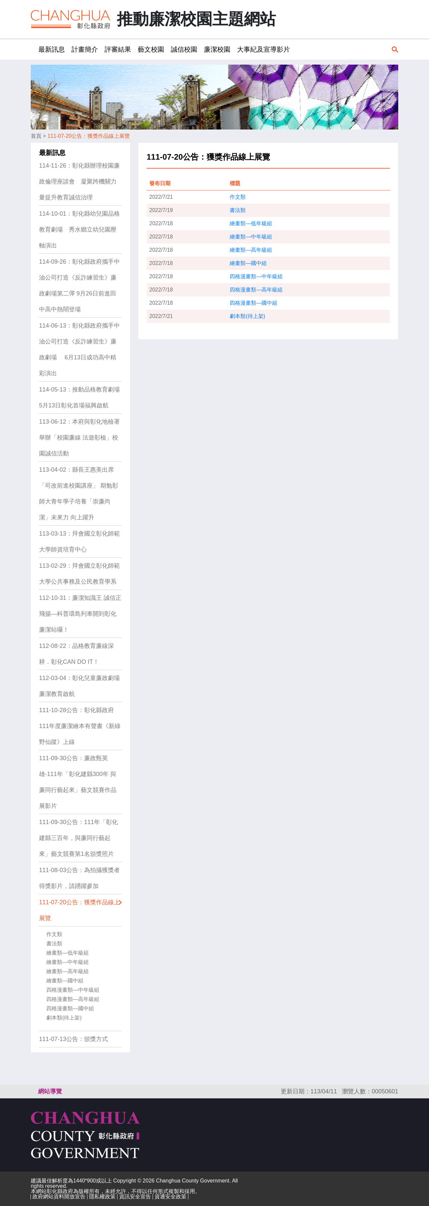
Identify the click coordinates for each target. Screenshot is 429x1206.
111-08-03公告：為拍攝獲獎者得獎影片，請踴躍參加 (79, 878)
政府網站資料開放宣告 (58, 1196)
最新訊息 (52, 152)
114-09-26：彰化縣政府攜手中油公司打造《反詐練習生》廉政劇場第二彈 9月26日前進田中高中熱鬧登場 (79, 285)
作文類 (54, 934)
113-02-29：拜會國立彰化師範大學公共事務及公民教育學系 (79, 573)
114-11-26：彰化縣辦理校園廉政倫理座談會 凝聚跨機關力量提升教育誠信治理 (79, 181)
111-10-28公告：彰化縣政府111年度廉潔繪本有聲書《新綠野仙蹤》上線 (79, 726)
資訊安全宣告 (135, 1196)
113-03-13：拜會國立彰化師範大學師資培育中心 (79, 541)
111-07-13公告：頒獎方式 (73, 1039)
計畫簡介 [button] (85, 49)
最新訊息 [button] (51, 49)
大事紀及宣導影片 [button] (263, 49)
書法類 (54, 943)
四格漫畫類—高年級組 (72, 999)
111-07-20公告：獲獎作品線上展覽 (88, 136)
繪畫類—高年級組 (67, 971)
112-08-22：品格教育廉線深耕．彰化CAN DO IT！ (76, 654)
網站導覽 (50, 1091)
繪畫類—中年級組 (67, 962)
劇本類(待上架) (64, 1018)
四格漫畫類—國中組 (70, 1008)
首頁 (36, 136)
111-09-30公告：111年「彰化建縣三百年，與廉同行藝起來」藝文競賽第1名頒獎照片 (78, 838)
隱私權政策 (102, 1196)
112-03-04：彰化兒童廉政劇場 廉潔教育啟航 (79, 686)
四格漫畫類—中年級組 (72, 990)
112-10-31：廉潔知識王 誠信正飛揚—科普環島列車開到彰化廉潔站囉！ (80, 614)
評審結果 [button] (118, 49)
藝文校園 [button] (151, 49)
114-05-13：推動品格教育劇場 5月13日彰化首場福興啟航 (79, 397)
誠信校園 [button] (184, 49)
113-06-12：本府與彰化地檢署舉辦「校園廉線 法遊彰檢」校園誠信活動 (79, 437)
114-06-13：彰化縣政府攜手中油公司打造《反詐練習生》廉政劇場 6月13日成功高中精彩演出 (79, 349)
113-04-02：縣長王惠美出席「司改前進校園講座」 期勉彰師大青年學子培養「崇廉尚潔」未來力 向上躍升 (78, 493)
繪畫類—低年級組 (67, 953)
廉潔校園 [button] (217, 49)
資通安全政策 (170, 1196)
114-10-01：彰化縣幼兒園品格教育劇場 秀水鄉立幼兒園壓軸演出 (79, 229)
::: (33, 49)
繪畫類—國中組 (64, 980)
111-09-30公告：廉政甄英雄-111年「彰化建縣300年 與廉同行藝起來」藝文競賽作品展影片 (78, 782)
